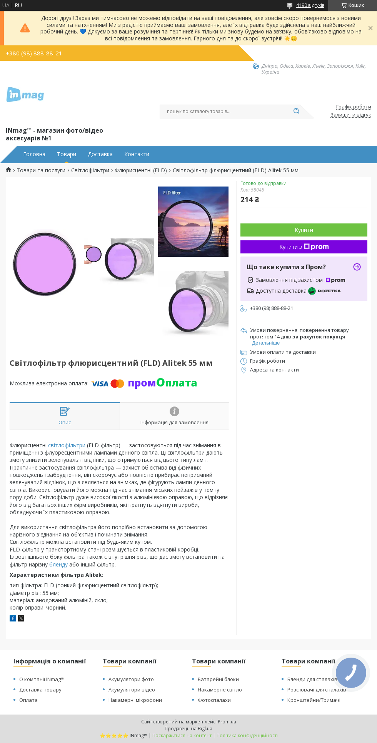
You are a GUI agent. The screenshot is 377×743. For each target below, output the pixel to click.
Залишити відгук (350, 115)
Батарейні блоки (218, 679)
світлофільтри (66, 445)
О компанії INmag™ (42, 679)
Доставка (100, 154)
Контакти (136, 154)
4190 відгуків (310, 5)
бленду (58, 564)
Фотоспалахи (214, 699)
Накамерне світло (220, 689)
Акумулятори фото (131, 679)
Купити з (304, 246)
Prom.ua (227, 721)
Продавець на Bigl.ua (188, 728)
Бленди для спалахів (312, 679)
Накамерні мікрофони (135, 699)
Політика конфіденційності (247, 735)
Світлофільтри (90, 170)
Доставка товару (40, 689)
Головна (34, 154)
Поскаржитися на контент (182, 735)
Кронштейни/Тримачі (313, 699)
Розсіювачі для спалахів (316, 689)
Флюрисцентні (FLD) (141, 170)
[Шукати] (296, 111)
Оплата (28, 699)
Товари (66, 154)
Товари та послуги (41, 170)
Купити (304, 229)
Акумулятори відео (131, 689)
